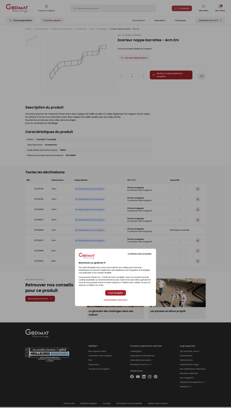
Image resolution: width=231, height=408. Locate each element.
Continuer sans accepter (140, 253)
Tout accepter (115, 292)
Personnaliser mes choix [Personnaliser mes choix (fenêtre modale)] (115, 300)
